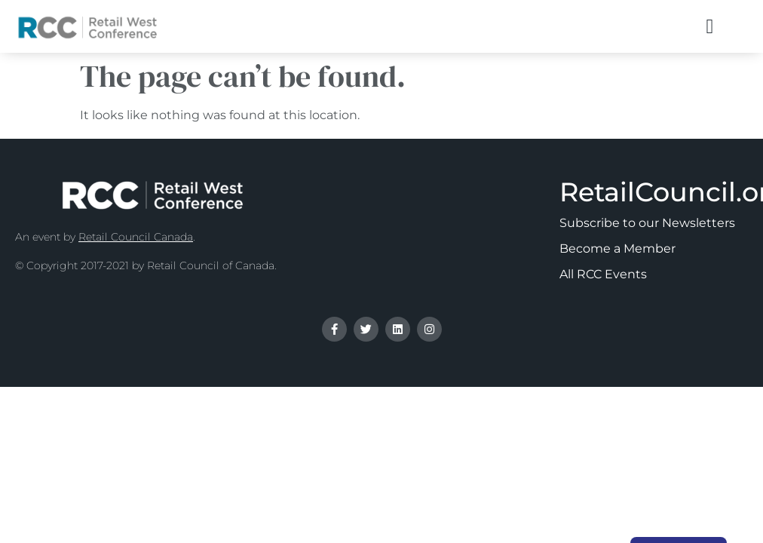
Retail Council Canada (135, 237)
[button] (710, 26)
